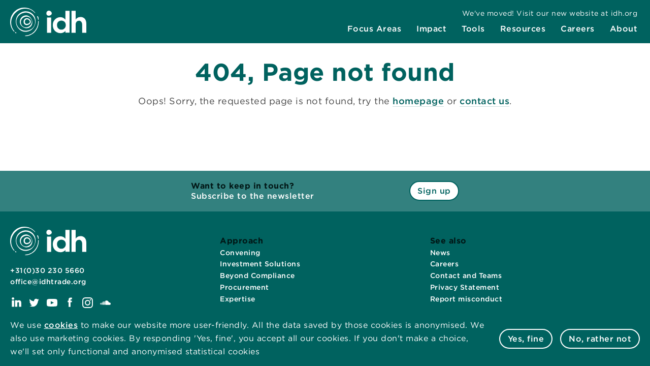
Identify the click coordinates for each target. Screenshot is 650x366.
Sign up (434, 191)
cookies (61, 325)
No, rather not (600, 339)
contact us (484, 101)
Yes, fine (526, 339)
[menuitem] (374, 29)
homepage (418, 101)
